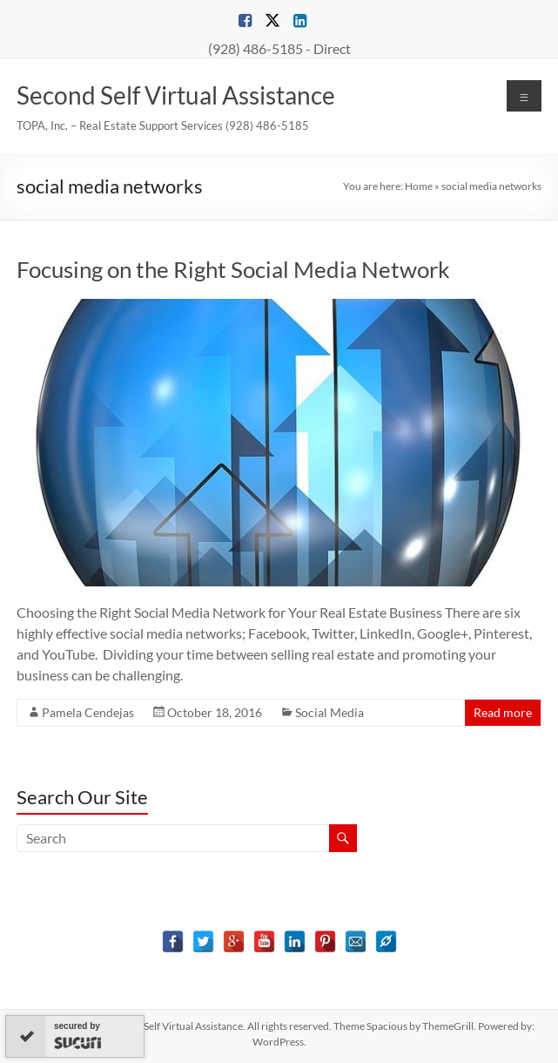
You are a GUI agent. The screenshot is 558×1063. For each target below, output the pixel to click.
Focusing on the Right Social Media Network (233, 269)
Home (419, 186)
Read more (503, 712)
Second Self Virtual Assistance (176, 95)
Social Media (329, 712)
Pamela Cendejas (88, 712)
